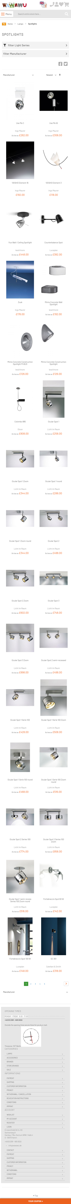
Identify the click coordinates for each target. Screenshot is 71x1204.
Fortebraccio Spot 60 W (53, 899)
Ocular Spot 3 (53, 600)
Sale (9, 1070)
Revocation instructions (18, 1098)
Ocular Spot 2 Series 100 (20, 839)
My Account (12, 1119)
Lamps (21, 24)
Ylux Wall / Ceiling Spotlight (20, 242)
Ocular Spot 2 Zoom (20, 600)
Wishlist (10, 1115)
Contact (10, 1150)
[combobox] (40, 14)
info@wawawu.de (15, 1145)
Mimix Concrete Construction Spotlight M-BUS (20, 363)
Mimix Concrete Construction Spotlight (53, 363)
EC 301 (53, 958)
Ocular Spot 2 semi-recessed (53, 660)
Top (35, 1195)
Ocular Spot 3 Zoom (20, 660)
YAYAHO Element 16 (20, 183)
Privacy (10, 1090)
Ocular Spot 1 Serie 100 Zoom (53, 720)
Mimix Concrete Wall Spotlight (53, 303)
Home (10, 24)
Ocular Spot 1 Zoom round (20, 541)
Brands (10, 1062)
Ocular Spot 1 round (53, 481)
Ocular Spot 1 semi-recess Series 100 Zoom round (20, 900)
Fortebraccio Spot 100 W (20, 958)
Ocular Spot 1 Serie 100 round (20, 779)
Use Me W (53, 123)
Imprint (10, 1106)
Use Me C (20, 123)
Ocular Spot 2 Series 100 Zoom (53, 840)
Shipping (10, 1082)
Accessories (12, 1058)
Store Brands (13, 1066)
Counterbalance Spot (54, 242)
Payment (10, 1078)
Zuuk (20, 302)
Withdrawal (12, 1170)
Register (11, 1123)
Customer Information (16, 1086)
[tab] (36, 45)
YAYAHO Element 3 (53, 183)
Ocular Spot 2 (53, 541)
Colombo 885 (20, 421)
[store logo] (14, 5)
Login (9, 1127)
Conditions (11, 1102)
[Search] (66, 14)
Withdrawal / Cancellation (19, 1094)
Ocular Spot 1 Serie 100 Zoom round (53, 780)
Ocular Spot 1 (53, 421)
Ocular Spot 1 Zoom (20, 481)
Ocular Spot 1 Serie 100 (20, 720)
